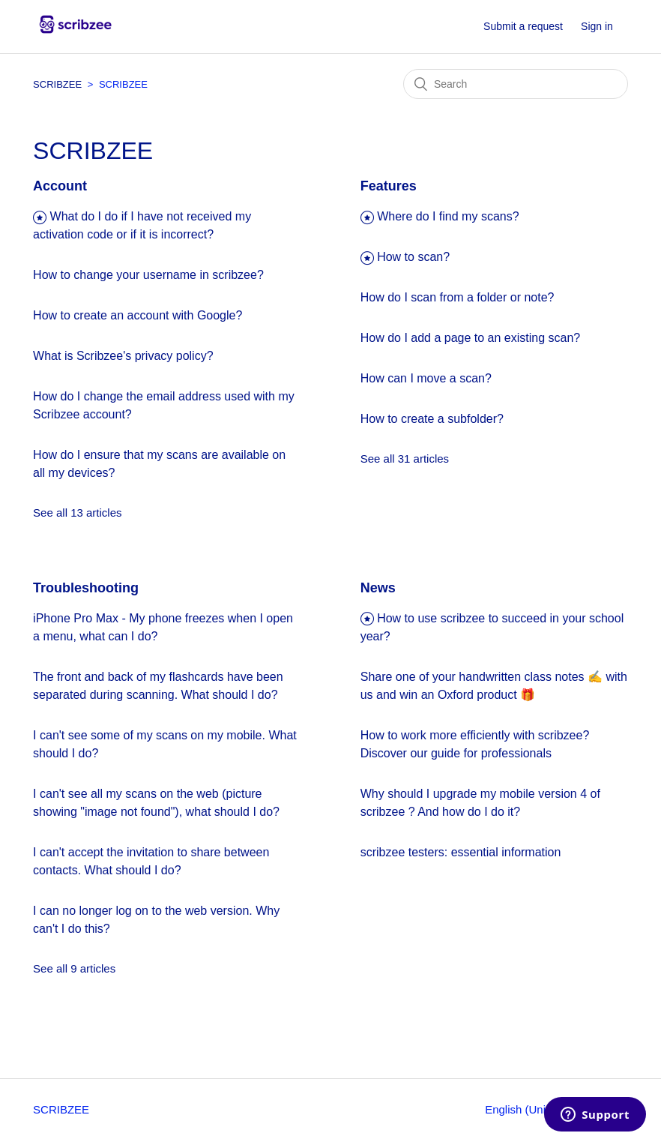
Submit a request (523, 26)
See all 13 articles (77, 512)
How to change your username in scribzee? (148, 274)
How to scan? (413, 256)
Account (60, 185)
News (378, 587)
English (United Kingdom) (550, 1109)
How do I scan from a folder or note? (457, 297)
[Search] (515, 84)
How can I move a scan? (426, 378)
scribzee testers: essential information (460, 852)
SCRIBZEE (59, 84)
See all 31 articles (404, 458)
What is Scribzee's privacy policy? (123, 355)
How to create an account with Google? (137, 315)
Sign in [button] (597, 26)
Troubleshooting (86, 587)
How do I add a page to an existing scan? (470, 337)
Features (388, 185)
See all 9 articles (74, 968)
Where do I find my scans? (448, 216)
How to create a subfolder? (432, 418)
